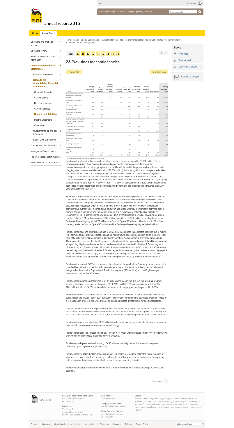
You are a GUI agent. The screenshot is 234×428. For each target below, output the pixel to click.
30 (92, 54)
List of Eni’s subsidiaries (44, 140)
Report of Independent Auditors (46, 157)
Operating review (39, 51)
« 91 (161, 53)
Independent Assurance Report (45, 163)
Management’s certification (43, 151)
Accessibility (89, 424)
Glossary (46, 424)
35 (117, 54)
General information (43, 92)
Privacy (128, 424)
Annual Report (79, 40)
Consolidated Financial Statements (43, 67)
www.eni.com (45, 400)
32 (102, 54)
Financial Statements (43, 74)
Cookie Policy (142, 424)
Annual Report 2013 (62, 23)
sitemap (148, 12)
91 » (166, 53)
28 (82, 54)
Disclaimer (104, 424)
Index (70, 54)
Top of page (157, 381)
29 (87, 54)
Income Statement (43, 120)
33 (107, 54)
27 (78, 54)
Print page (183, 54)
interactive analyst (126, 12)
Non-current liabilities (45, 114)
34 (112, 54)
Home (68, 40)
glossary (139, 12)
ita (100, 3)
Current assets (41, 98)
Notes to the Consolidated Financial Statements (45, 83)
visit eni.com (191, 3)
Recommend (184, 60)
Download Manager (107, 12)
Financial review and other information (43, 58)
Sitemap (34, 424)
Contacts (117, 424)
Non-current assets (43, 103)
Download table (158, 72)
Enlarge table (74, 72)
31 (97, 54)
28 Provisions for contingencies (81, 42)
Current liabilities (42, 109)
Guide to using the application (67, 424)
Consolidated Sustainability (43, 145)
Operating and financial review (42, 43)
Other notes (39, 125)
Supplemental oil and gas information (45, 132)
